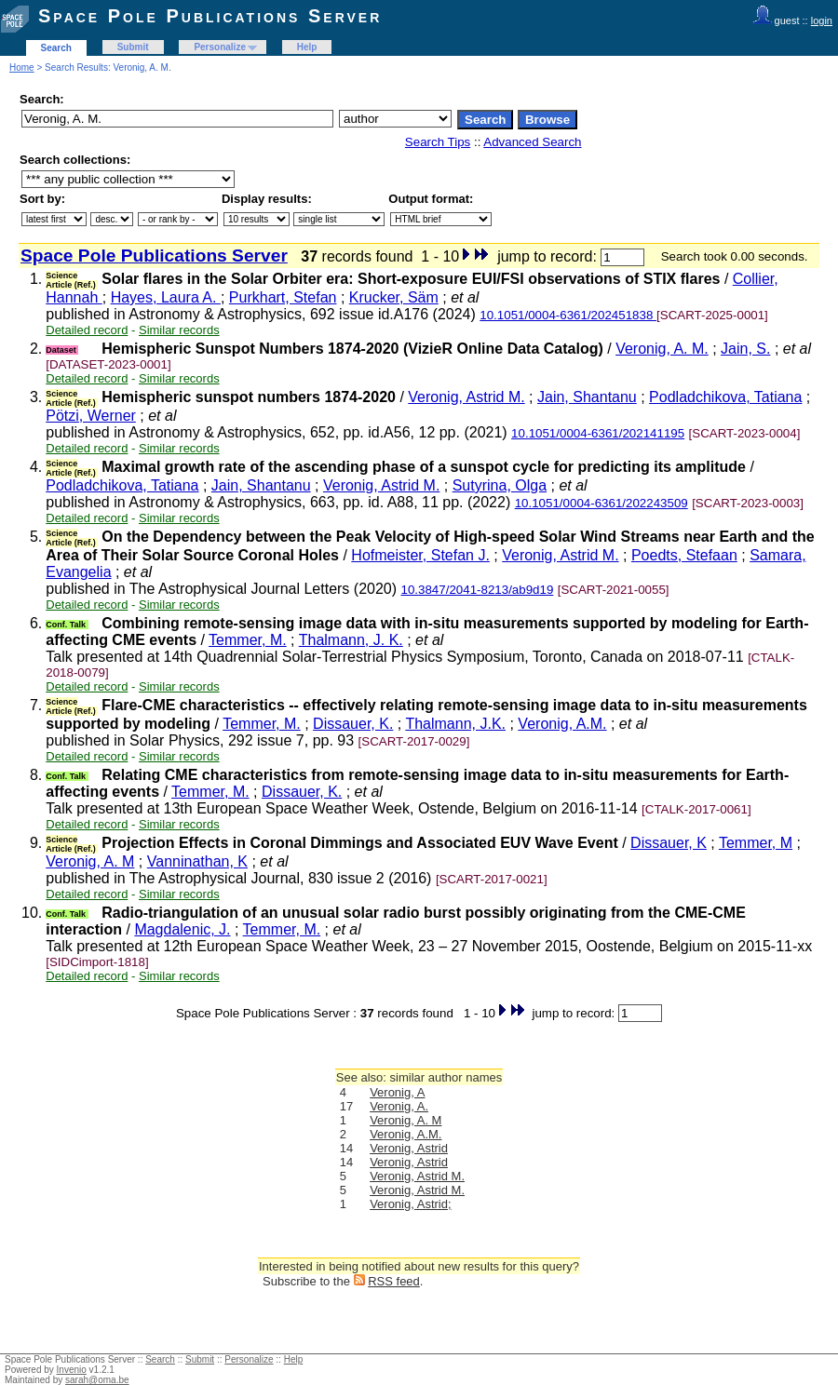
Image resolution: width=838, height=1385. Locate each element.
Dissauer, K (668, 843)
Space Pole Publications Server (210, 16)
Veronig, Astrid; (410, 1204)
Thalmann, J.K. (455, 724)
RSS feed (394, 1281)
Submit (133, 47)
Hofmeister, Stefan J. (420, 555)
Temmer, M (755, 843)
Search (56, 48)
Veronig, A (397, 1092)
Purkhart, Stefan (283, 297)
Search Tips (437, 142)
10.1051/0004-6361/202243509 (601, 503)
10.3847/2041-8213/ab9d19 (477, 590)
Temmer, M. (248, 640)
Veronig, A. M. (662, 348)
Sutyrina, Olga (500, 485)
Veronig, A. (399, 1106)
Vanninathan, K (197, 861)
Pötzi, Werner (91, 416)
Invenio (72, 1370)
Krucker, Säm (394, 297)
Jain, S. (745, 348)
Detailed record (87, 330)
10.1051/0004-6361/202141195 (597, 433)
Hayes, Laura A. (166, 297)
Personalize (220, 47)
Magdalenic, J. (182, 929)
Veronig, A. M (90, 861)
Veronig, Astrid (409, 1148)
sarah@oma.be (97, 1380)
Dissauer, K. (353, 724)
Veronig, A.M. (562, 724)
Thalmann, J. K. (351, 640)
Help (307, 47)
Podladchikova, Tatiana (725, 397)
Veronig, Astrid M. (466, 397)
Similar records (179, 330)
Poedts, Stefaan (684, 555)
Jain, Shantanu (587, 397)
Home (21, 67)
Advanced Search (532, 142)
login (821, 20)
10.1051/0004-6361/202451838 (568, 315)
